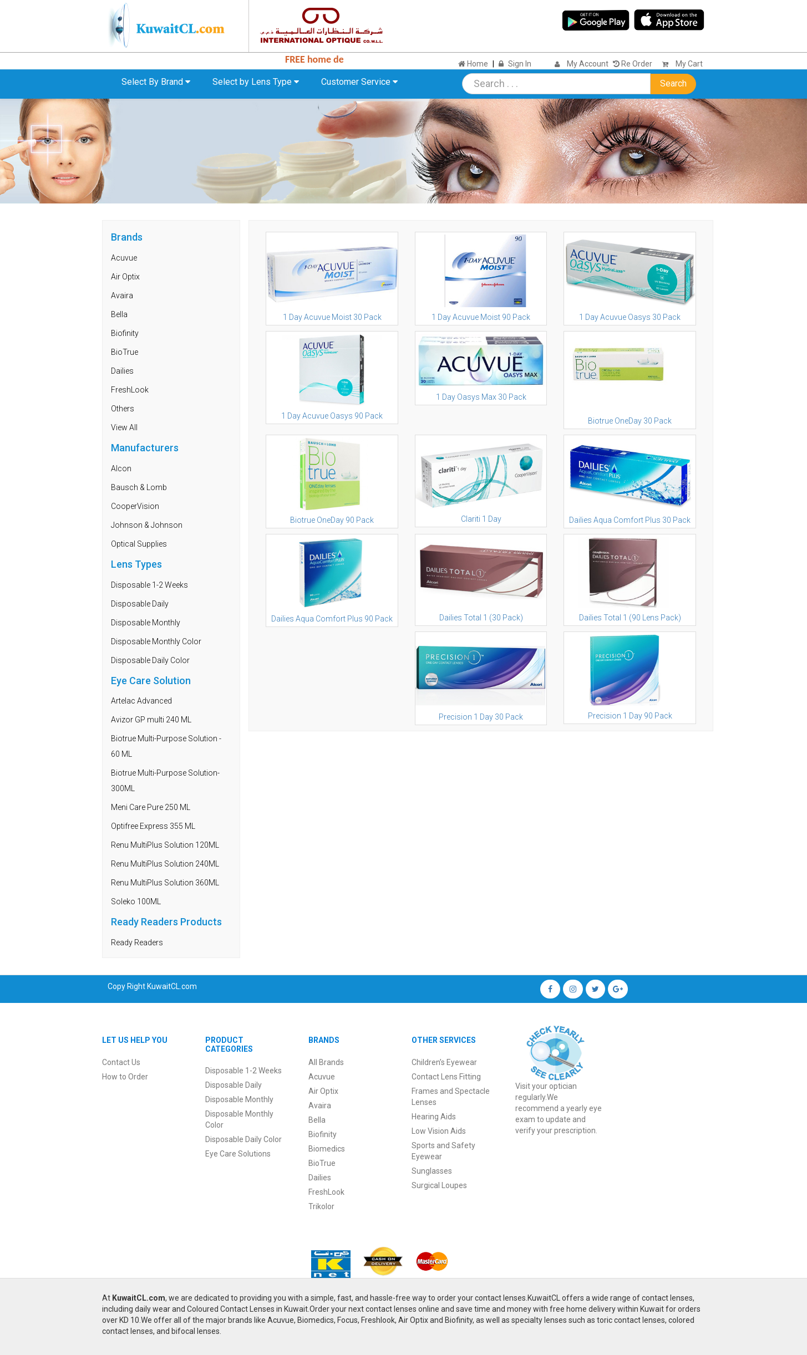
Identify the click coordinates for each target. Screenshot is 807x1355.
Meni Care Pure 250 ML (150, 807)
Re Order (632, 63)
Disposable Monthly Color (156, 641)
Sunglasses (432, 1170)
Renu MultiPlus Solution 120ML (165, 844)
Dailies (122, 370)
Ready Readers (137, 942)
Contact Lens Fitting (446, 1076)
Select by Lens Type (255, 82)
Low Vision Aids (439, 1131)
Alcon (121, 468)
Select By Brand (155, 82)
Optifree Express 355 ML (153, 826)
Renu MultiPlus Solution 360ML (165, 882)
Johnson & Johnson (146, 525)
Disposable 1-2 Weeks (149, 584)
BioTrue (124, 352)
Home (473, 63)
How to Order (125, 1076)
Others (122, 408)
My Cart (680, 63)
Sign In (519, 63)
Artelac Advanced (141, 700)
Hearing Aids (434, 1116)
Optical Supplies (139, 543)
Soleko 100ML (136, 901)
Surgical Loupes (439, 1185)
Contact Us (121, 1062)
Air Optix (125, 276)
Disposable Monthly (145, 622)
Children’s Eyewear (444, 1062)
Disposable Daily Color (150, 660)
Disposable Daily (140, 603)
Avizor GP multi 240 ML (151, 719)
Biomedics (326, 1148)
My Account (587, 63)
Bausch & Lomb (139, 487)
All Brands (326, 1062)
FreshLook (130, 389)
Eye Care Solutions (238, 1153)
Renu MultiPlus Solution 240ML (165, 863)
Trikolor (321, 1206)
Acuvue (124, 257)
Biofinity (125, 333)
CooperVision (135, 506)
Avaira (122, 295)
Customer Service (359, 82)
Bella (119, 314)
